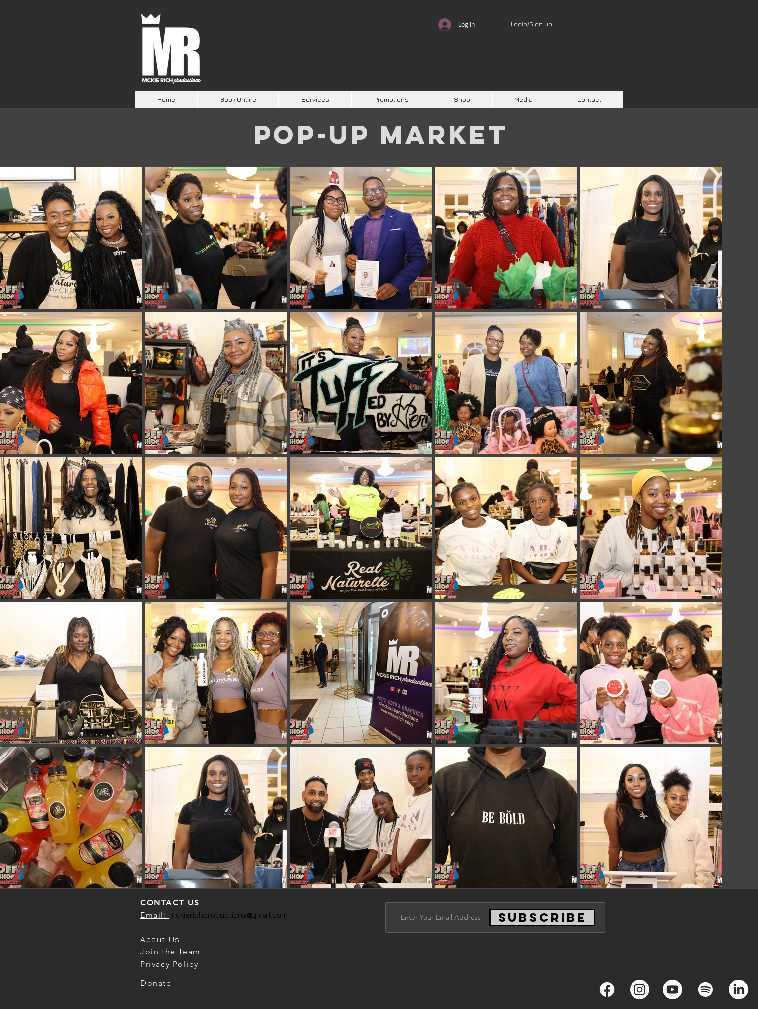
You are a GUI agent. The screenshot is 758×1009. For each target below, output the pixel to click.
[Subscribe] (542, 917)
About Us (160, 939)
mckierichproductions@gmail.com (228, 914)
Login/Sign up (531, 24)
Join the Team (170, 951)
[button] (314, 99)
